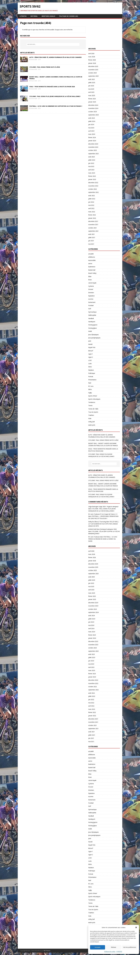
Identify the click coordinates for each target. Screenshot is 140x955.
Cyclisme (91, 286)
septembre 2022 (93, 192)
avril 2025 (91, 92)
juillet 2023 (91, 160)
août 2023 (91, 157)
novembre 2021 (93, 224)
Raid (89, 383)
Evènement (91, 302)
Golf (89, 309)
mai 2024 (91, 128)
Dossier (90, 289)
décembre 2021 (93, 221)
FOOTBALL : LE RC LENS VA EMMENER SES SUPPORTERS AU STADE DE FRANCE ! (55, 106)
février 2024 (92, 137)
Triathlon (91, 415)
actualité (91, 254)
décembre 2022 (93, 182)
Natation (91, 370)
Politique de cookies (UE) (68, 16)
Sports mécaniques (94, 399)
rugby (90, 393)
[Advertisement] (104, 33)
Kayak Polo (91, 347)
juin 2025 (91, 86)
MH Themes (47, 951)
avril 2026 (91, 53)
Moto (90, 367)
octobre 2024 (92, 112)
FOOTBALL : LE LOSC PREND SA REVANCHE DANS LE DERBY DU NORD (102, 539)
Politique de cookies (109, 951)
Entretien (91, 293)
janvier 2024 (92, 141)
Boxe (90, 280)
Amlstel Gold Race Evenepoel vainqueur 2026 (102, 529)
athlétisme (91, 257)
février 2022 (92, 215)
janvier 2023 (92, 179)
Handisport (91, 322)
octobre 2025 (92, 73)
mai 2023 (91, 166)
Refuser (113, 947)
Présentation (92, 380)
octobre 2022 (92, 189)
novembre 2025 (93, 70)
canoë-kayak (92, 283)
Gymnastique (92, 312)
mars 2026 (91, 57)
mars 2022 (91, 212)
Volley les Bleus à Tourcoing (97, 522)
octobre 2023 (92, 150)
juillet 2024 (91, 121)
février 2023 (92, 176)
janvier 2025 (92, 102)
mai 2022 (91, 205)
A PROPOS (119, 951)
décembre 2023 (93, 144)
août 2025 (91, 79)
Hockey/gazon (92, 325)
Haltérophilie (92, 315)
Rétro (90, 389)
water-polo (91, 425)
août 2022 (91, 195)
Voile (89, 418)
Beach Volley (92, 273)
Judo (89, 341)
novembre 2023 (93, 147)
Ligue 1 (90, 354)
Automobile (92, 260)
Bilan (89, 276)
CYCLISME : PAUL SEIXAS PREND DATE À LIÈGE (44, 67)
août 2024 (91, 118)
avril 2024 (91, 131)
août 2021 (91, 234)
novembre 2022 (93, 186)
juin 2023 (91, 163)
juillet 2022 (91, 199)
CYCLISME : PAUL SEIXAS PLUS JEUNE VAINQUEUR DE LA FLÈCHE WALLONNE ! (55, 96)
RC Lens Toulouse (94, 537)
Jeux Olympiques (93, 334)
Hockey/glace (92, 328)
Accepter (97, 947)
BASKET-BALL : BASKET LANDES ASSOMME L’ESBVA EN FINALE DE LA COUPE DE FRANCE (55, 77)
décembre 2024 (93, 105)
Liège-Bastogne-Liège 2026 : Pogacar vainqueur (103, 506)
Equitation (91, 296)
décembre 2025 (93, 66)
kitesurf (90, 351)
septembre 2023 (93, 153)
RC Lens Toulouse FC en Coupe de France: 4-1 (102, 514)
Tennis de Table (93, 409)
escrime (90, 299)
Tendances (91, 402)
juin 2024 (91, 124)
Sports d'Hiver (92, 396)
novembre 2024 (93, 108)
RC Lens (90, 386)
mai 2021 (91, 244)
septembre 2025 (93, 76)
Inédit (90, 331)
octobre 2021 (92, 228)
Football (90, 305)
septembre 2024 (93, 115)
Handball (91, 318)
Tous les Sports (93, 412)
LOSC (90, 360)
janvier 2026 (92, 63)
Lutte (90, 363)
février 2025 (92, 99)
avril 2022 (91, 208)
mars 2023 (91, 173)
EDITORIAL (34, 16)
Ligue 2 (90, 357)
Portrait (90, 376)
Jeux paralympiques (94, 338)
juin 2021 (91, 241)
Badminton (91, 267)
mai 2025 (91, 89)
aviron (90, 263)
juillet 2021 (91, 237)
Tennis (90, 405)
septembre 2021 (93, 231)
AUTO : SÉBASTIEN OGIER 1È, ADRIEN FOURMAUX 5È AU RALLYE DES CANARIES (55, 57)
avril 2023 (91, 170)
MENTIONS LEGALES (48, 16)
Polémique (91, 373)
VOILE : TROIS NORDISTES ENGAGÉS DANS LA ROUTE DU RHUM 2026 (52, 86)
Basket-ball (91, 270)
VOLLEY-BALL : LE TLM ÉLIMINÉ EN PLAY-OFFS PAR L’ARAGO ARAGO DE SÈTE (103, 524)
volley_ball (91, 422)
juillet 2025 (91, 82)
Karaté (90, 344)
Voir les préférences (129, 947)
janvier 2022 (92, 218)
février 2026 (92, 60)
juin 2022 (91, 202)
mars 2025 (91, 95)
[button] (136, 927)
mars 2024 (91, 134)
